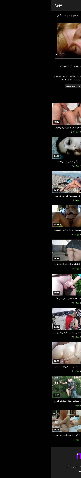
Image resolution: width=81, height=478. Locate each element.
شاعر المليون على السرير (38, 86)
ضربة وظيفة (20, 86)
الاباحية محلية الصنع (59, 86)
